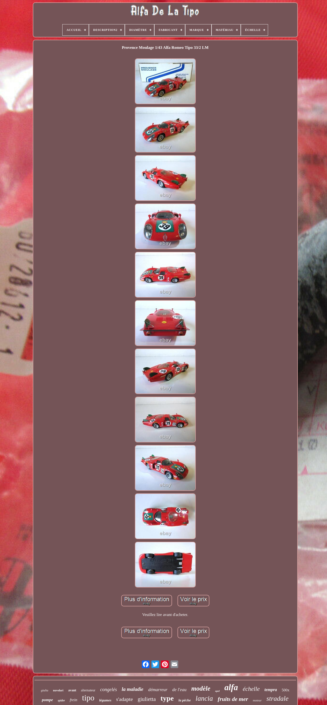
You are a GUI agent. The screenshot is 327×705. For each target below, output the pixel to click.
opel (217, 690)
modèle (200, 688)
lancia (204, 698)
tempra (270, 689)
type (167, 698)
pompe (47, 700)
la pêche (184, 700)
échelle (251, 689)
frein (73, 700)
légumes (105, 700)
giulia (44, 690)
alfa (231, 687)
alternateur (88, 690)
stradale (277, 698)
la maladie (132, 689)
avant (72, 690)
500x (285, 690)
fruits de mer (233, 699)
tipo (88, 698)
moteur (257, 700)
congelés (108, 689)
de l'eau (179, 689)
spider (61, 700)
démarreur (157, 689)
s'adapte (124, 699)
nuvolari (58, 690)
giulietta (147, 699)
